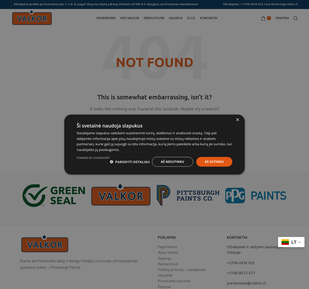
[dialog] (154, 144)
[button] (97, 160)
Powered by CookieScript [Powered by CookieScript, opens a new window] (215, 171)
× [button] (237, 118)
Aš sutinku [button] (214, 160)
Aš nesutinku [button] (171, 160)
